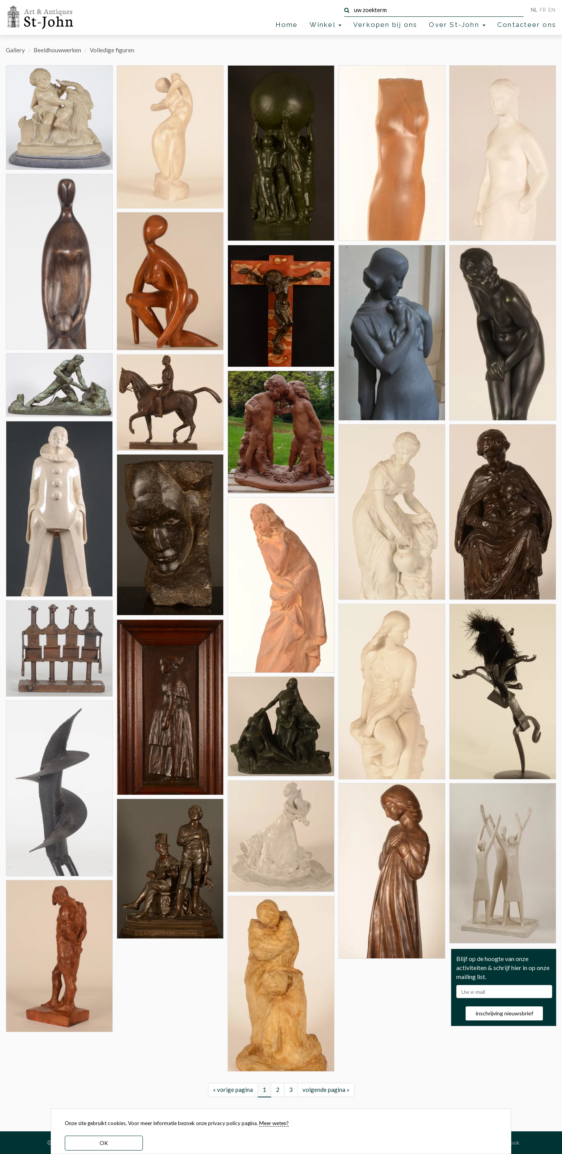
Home (287, 25)
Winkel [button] (325, 25)
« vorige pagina (233, 1089)
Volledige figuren (112, 50)
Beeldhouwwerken (57, 50)
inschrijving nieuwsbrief (504, 1013)
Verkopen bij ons (385, 25)
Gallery (15, 50)
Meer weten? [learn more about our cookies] (274, 1123)
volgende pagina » (325, 1089)
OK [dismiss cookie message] (104, 1143)
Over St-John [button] (457, 25)
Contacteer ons (526, 25)
